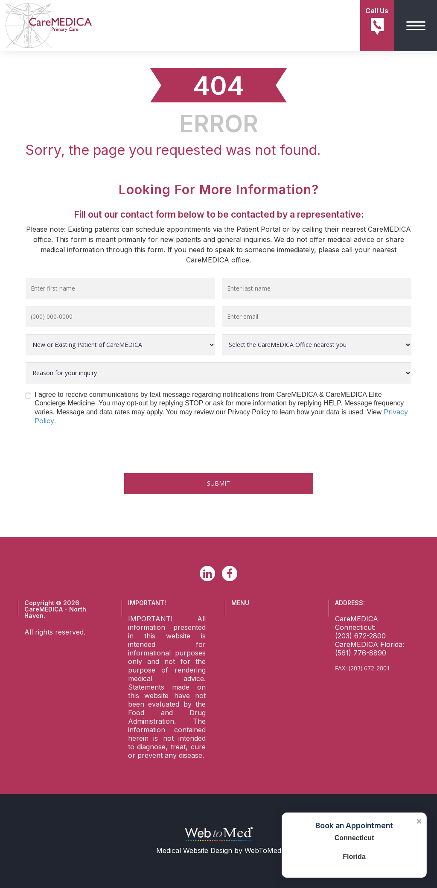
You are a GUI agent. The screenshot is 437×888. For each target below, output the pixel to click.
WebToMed (263, 850)
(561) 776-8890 (360, 653)
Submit (218, 483)
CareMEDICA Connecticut (356, 623)
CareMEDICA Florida (368, 644)
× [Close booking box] (419, 821)
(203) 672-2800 (360, 636)
